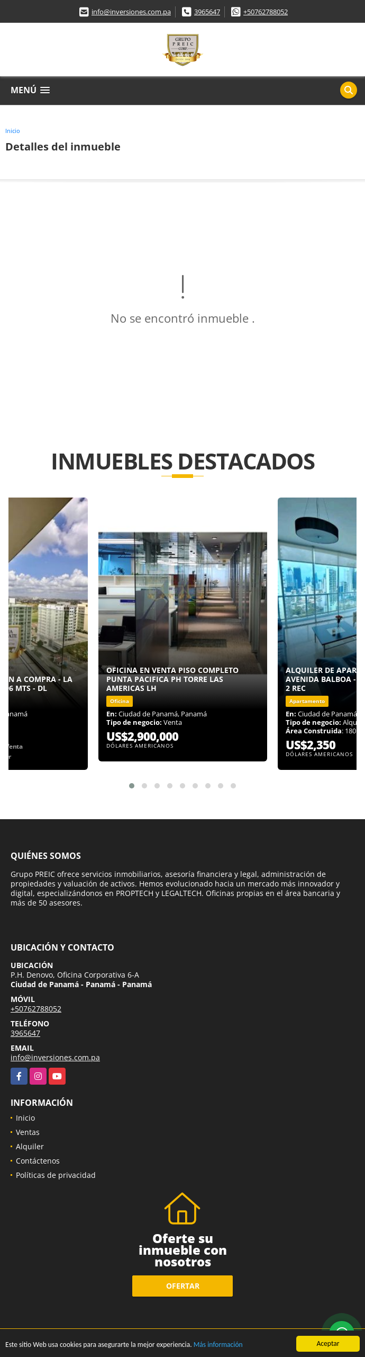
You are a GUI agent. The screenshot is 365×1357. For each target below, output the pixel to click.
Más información (218, 1345)
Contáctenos (38, 1161)
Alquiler (30, 1146)
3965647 (207, 11)
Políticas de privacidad (56, 1175)
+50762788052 (265, 11)
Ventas (28, 1132)
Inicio (12, 131)
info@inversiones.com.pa (131, 11)
